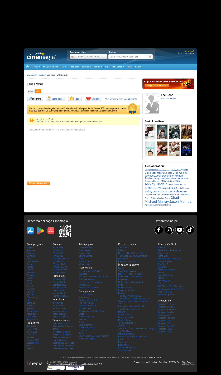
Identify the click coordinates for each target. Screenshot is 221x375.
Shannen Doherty (152, 181)
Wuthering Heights (87, 339)
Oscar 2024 (32, 334)
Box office (163, 362)
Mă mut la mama (126, 334)
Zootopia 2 (83, 330)
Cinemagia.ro (41, 56)
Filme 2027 (58, 250)
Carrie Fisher (150, 198)
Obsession (163, 253)
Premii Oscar (33, 326)
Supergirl (162, 267)
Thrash (161, 272)
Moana (161, 278)
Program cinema (50, 67)
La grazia (122, 279)
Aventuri (30, 253)
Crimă (29, 258)
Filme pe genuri (35, 244)
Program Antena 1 (166, 307)
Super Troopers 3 (166, 294)
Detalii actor (56, 99)
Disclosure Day (165, 261)
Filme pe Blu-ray (60, 267)
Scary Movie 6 (124, 350)
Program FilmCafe (166, 318)
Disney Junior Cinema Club (130, 282)
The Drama (123, 247)
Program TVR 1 (165, 329)
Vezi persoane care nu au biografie (121, 99)
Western (30, 308)
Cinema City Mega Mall (63, 345)
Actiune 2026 (59, 282)
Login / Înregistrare (186, 53)
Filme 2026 (58, 253)
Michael (121, 293)
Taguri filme (32, 311)
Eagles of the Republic (128, 261)
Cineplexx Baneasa (61, 337)
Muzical (30, 289)
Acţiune (30, 247)
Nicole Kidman (85, 247)
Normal (161, 247)
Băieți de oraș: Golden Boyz (91, 311)
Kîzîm (81, 333)
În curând (86, 67)
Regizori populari (60, 316)
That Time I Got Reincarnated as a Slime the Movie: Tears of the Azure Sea (134, 301)
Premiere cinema (60, 258)
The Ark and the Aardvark (169, 250)
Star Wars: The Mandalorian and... (94, 276)
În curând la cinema (128, 265)
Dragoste (31, 264)
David (121, 268)
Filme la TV (58, 261)
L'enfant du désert (126, 348)
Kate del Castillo (182, 194)
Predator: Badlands (87, 305)
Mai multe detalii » (168, 99)
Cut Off (161, 283)
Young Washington (166, 275)
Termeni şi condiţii (54, 364)
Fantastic (31, 272)
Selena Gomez (85, 256)
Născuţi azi (84, 264)
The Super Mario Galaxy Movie (132, 256)
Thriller (30, 305)
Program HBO (164, 323)
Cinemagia (31, 75)
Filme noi (58, 244)
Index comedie (59, 311)
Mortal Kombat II (125, 317)
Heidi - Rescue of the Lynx (130, 274)
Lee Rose (35, 84)
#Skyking (83, 274)
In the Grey (163, 256)
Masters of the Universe (169, 258)
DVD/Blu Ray (174, 362)
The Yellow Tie (85, 294)
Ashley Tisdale (156, 184)
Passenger (123, 342)
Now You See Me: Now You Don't (94, 336)
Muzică (30, 286)
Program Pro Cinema (167, 309)
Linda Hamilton (168, 194)
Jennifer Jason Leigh (168, 170)
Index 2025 (58, 305)
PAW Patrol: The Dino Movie (171, 286)
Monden (95, 99)
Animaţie (31, 250)
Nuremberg (84, 297)
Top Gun (122, 325)
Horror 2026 (58, 290)
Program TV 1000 (166, 326)
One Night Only (165, 292)
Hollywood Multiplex (62, 334)
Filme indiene (59, 272)
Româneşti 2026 (60, 296)
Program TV (32, 319)
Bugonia (82, 322)
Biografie (36, 99)
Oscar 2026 (32, 329)
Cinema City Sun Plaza (63, 343)
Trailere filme (85, 267)
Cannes (30, 337)
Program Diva (164, 320)
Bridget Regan (152, 170)
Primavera (123, 258)
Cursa (81, 314)
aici (100, 121)
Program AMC (164, 315)
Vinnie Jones (173, 185)
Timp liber (74, 67)
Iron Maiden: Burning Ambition (132, 306)
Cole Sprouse (169, 188)
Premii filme (33, 323)
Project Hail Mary (86, 316)
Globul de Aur (33, 343)
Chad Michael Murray (162, 199)
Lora (81, 258)
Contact (66, 364)
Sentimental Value (87, 328)
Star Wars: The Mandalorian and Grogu (136, 328)
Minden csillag (124, 287)
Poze (77, 99)
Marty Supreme (86, 325)
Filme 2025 (58, 256)
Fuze (120, 339)
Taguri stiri (31, 314)
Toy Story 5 (163, 264)
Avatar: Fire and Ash (88, 300)
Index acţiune (59, 308)
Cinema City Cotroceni (63, 326)
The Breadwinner (86, 279)
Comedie (31, 256)
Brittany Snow (85, 261)
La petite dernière (126, 290)
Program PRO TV (166, 304)
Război (30, 292)
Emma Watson (85, 250)
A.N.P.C (98, 364)
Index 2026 (58, 303)
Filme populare (87, 291)
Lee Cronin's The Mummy (90, 282)
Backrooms (123, 345)
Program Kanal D (166, 312)
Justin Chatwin (151, 205)
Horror (30, 278)
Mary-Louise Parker (171, 181)
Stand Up (31, 303)
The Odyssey (164, 281)
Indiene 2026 (59, 293)
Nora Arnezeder (181, 178)
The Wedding (124, 331)
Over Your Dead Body (89, 287)
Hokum (121, 312)
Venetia (30, 348)
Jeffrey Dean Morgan (156, 191)
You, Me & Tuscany (127, 271)
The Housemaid (86, 303)
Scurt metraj (32, 297)
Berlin (29, 345)
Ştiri (107, 67)
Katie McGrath (158, 173)
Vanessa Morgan (166, 178)
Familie (30, 270)
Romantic (31, 294)
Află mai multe (155, 357)
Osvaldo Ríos (85, 253)
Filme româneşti (60, 270)
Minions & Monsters (167, 270)
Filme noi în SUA (167, 244)
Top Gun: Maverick (127, 323)
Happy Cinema (59, 340)
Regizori (41, 75)
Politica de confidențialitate (82, 364)
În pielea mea (85, 308)
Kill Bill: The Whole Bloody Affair (133, 336)
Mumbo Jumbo (125, 320)
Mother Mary (84, 285)
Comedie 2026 (59, 285)
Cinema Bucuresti (61, 323)
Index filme (58, 299)
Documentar (32, 261)
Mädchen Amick (163, 198)
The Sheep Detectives (128, 309)
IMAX (55, 329)
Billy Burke (155, 194)
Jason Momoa (180, 201)
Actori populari (59, 314)
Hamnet (82, 319)
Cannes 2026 (33, 340)
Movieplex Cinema (61, 332)
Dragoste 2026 (59, 287)
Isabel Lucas (183, 188)
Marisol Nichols (164, 205)
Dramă (30, 267)
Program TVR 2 (165, 331)
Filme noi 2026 (59, 279)
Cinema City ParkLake (63, 348)
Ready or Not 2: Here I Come (131, 253)
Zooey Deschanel (164, 175)
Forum (138, 67)
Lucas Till (157, 188)
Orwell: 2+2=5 (124, 314)
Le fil (120, 285)
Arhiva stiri (31, 316)
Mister (29, 283)
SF (28, 300)
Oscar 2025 (32, 332)
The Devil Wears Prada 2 (90, 271)
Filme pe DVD (59, 264)
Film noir (31, 275)
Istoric (29, 281)
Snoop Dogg (172, 173)
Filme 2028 (58, 247)
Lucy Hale (175, 191)
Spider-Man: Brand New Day (171, 289)
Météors (122, 250)
